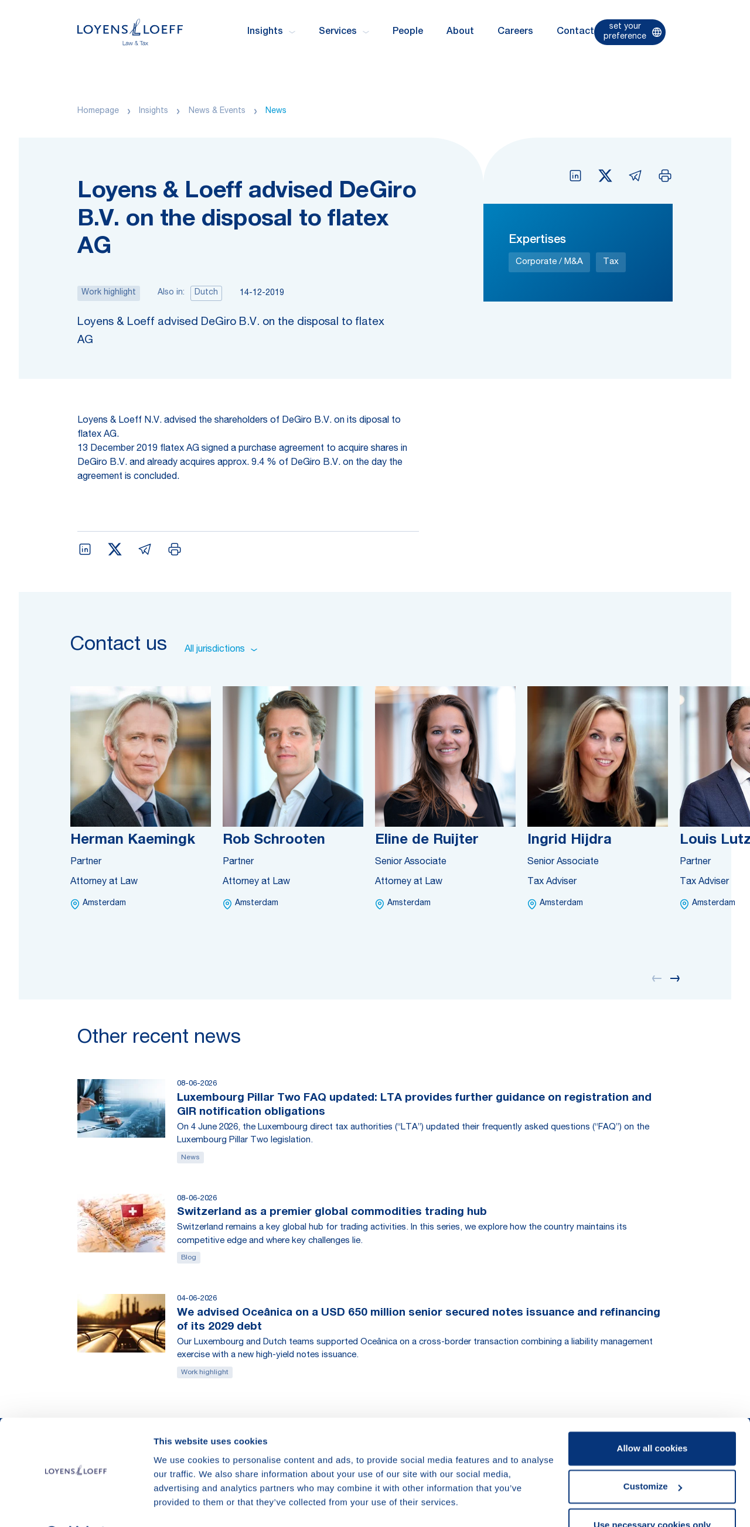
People (408, 32)
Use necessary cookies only (652, 1494)
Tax (611, 262)
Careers (515, 32)
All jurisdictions (221, 650)
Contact (575, 32)
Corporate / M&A (549, 262)
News (276, 111)
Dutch (206, 293)
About (460, 32)
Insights (153, 111)
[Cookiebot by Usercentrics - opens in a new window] (76, 1504)
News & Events (217, 111)
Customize (652, 1456)
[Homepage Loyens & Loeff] (130, 32)
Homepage (98, 111)
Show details (181, 1504)
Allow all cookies (652, 1418)
